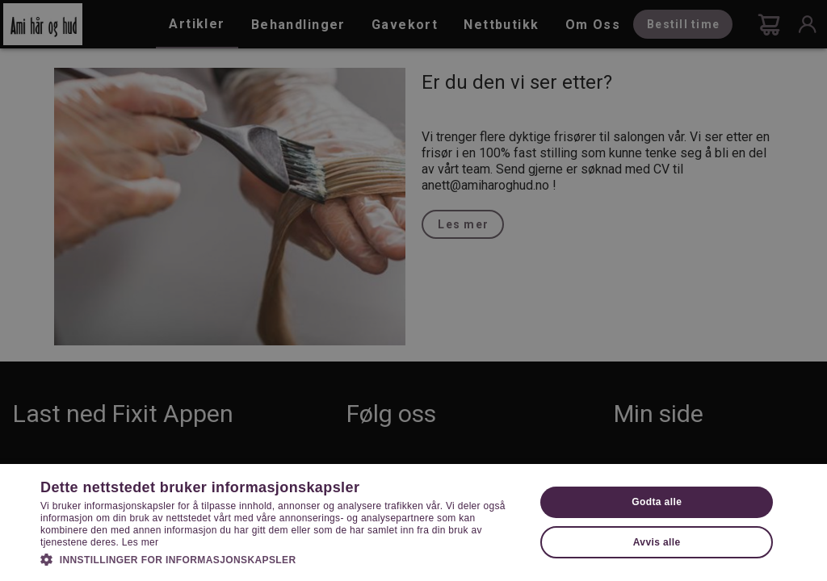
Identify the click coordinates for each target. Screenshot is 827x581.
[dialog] (413, 290)
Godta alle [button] (657, 502)
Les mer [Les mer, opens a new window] (140, 542)
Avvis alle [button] (657, 542)
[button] (280, 558)
